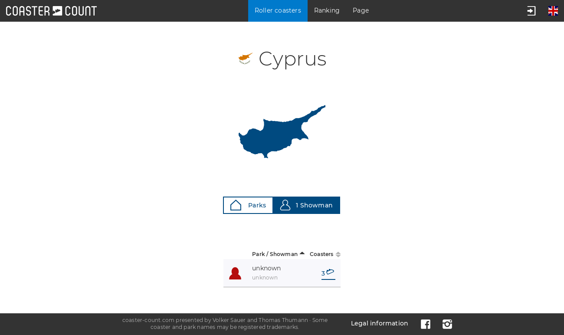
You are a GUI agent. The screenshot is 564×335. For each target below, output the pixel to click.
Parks (248, 205)
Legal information (379, 323)
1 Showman (306, 205)
